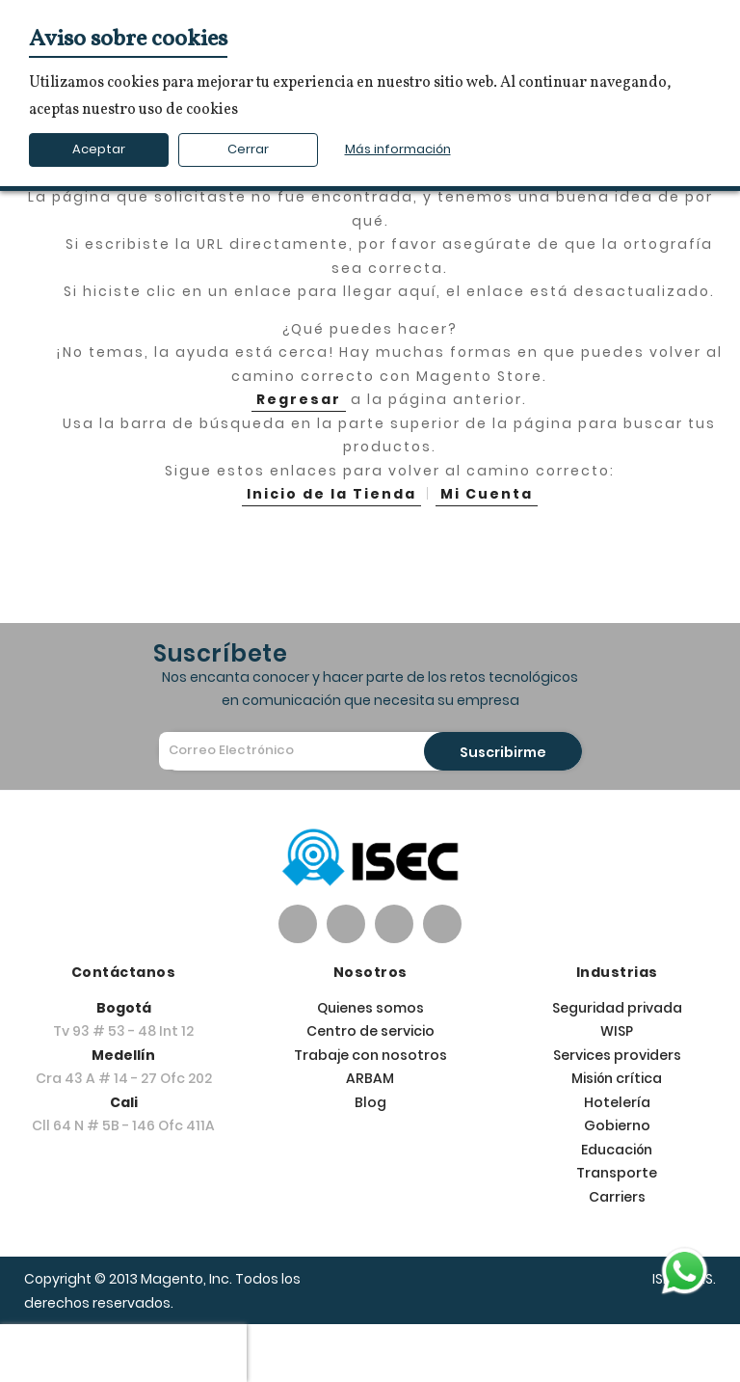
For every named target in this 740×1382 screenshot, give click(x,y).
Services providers (617, 1055)
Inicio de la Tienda (331, 493)
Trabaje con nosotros (370, 1055)
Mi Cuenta (486, 493)
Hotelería (617, 1102)
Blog (370, 1102)
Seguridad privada (617, 1007)
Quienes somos (370, 1007)
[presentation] (123, 1353)
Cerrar (248, 149)
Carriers (617, 1196)
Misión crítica (616, 1078)
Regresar (298, 399)
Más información (398, 149)
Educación (616, 1149)
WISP (616, 1031)
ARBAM (370, 1078)
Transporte (616, 1172)
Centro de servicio (370, 1031)
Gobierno (617, 1125)
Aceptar (98, 149)
